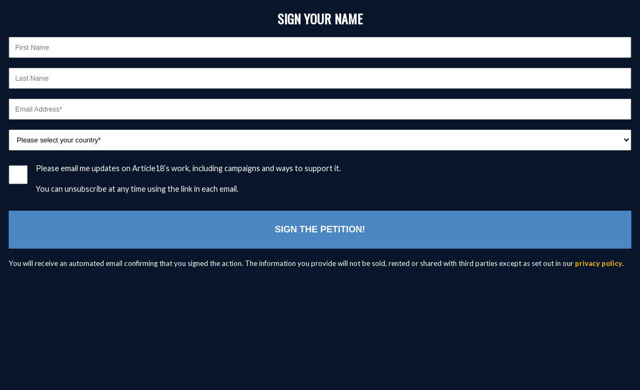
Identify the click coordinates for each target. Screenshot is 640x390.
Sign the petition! (320, 229)
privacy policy (598, 263)
